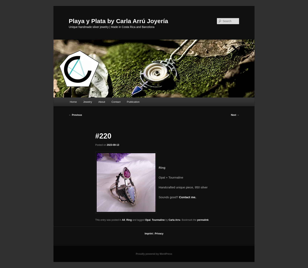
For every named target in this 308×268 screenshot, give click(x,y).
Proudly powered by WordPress (154, 254)
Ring (129, 220)
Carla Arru (174, 220)
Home (73, 101)
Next (235, 115)
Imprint (149, 233)
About (101, 101)
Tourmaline (158, 220)
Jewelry (87, 101)
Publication (133, 101)
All (123, 220)
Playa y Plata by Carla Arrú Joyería (118, 21)
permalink (203, 220)
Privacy (159, 233)
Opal (148, 220)
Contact (115, 101)
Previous (75, 115)
